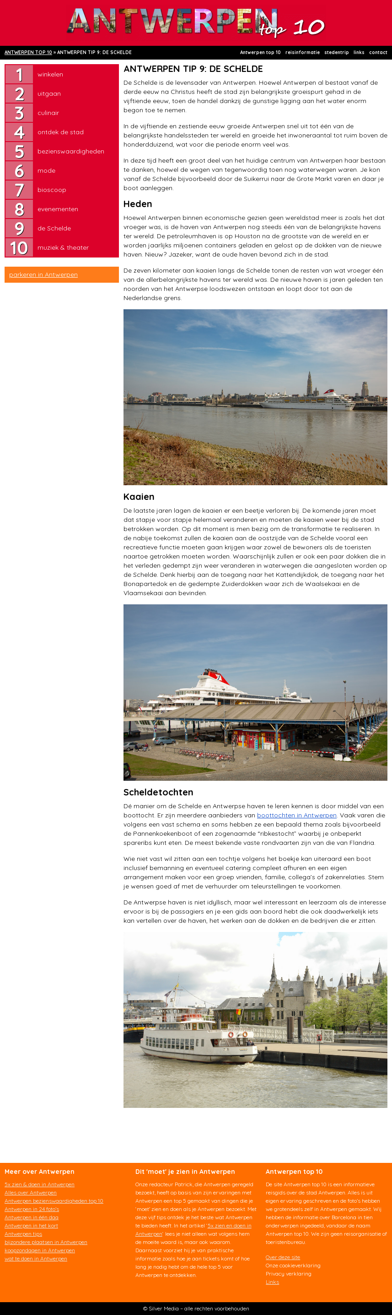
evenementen (58, 209)
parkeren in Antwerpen (43, 274)
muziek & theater (63, 247)
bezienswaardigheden (71, 151)
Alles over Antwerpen (31, 1192)
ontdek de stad (61, 132)
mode (46, 170)
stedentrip (336, 52)
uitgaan (49, 93)
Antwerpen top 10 (260, 52)
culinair (48, 113)
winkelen (50, 74)
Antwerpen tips (23, 1233)
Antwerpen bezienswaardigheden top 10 (54, 1200)
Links (272, 1281)
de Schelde (54, 228)
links (359, 52)
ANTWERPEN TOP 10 (28, 52)
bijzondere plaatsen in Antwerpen (46, 1241)
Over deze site (283, 1257)
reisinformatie (302, 52)
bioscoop (52, 190)
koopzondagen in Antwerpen (40, 1250)
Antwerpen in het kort (31, 1225)
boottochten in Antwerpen (297, 815)
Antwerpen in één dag (32, 1217)
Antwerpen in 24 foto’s (32, 1208)
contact (378, 52)
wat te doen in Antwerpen (36, 1258)
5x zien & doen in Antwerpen (40, 1184)
